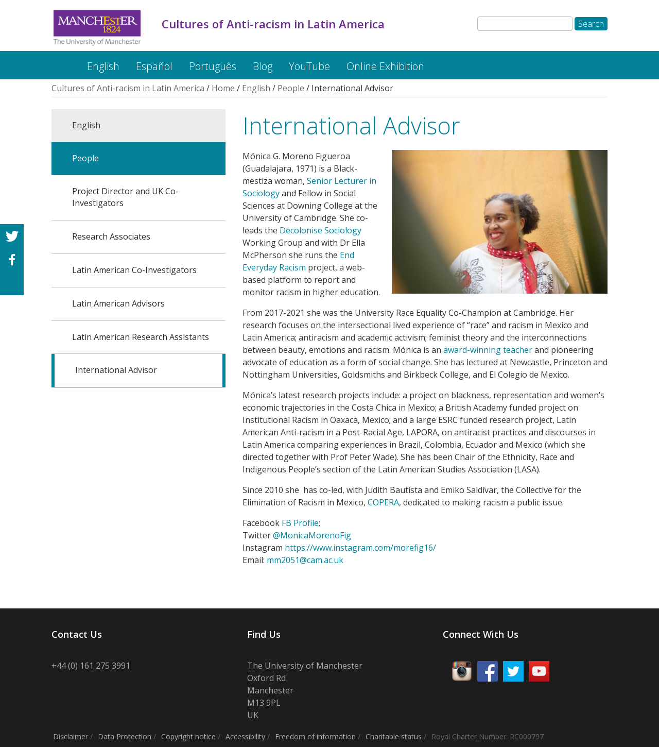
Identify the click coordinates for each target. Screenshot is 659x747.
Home (223, 88)
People (291, 88)
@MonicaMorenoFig (312, 535)
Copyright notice (188, 736)
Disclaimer (70, 736)
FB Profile (300, 523)
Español (154, 66)
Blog (262, 66)
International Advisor (116, 370)
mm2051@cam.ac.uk (305, 560)
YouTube (309, 66)
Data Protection (124, 736)
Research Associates (111, 236)
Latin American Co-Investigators (134, 270)
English (103, 66)
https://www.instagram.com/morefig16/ (360, 547)
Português (212, 66)
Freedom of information (315, 736)
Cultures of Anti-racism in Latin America (60, 61)
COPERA (383, 502)
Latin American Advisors (118, 303)
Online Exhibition (385, 66)
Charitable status (394, 736)
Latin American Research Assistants (140, 337)
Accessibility (245, 736)
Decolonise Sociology (320, 230)
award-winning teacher (487, 349)
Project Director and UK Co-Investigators (125, 197)
